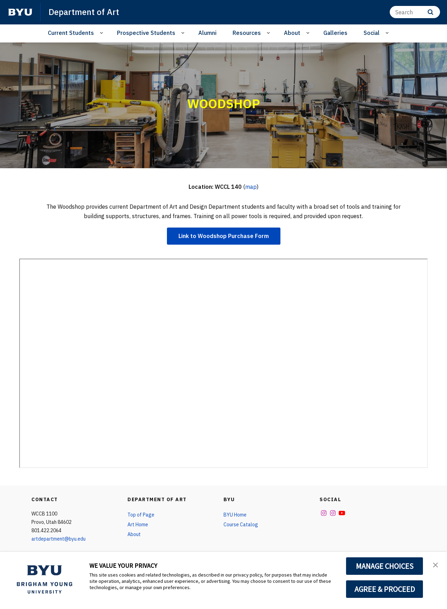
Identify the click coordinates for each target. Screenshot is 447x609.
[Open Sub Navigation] (102, 33)
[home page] (20, 12)
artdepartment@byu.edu (58, 539)
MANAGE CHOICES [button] (384, 566)
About (292, 32)
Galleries (335, 32)
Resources (247, 32)
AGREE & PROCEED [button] (384, 589)
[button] (435, 564)
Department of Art (84, 11)
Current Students (71, 32)
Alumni (207, 32)
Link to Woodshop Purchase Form (223, 235)
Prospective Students (146, 32)
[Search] (415, 12)
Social (372, 32)
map (251, 186)
